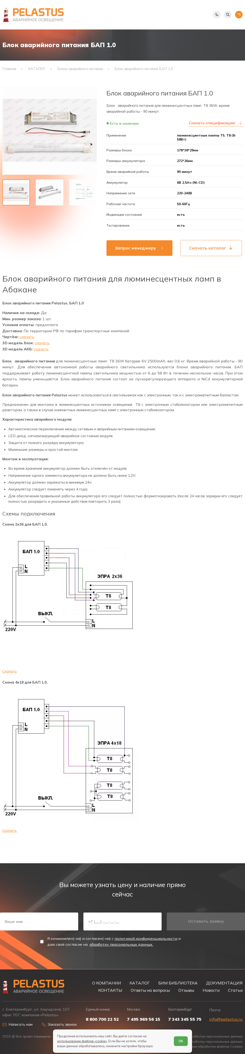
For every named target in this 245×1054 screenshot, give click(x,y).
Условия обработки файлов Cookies (213, 1047)
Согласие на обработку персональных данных (204, 1042)
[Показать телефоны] (216, 14)
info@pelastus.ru (226, 1019)
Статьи (235, 990)
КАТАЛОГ (140, 982)
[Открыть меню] (239, 14)
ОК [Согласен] (181, 1041)
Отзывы (186, 990)
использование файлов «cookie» (82, 1041)
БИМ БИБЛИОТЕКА (178, 982)
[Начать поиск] (228, 14)
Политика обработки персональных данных (207, 1036)
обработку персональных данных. (121, 944)
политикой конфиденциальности (145, 938)
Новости (211, 990)
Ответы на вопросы (150, 990)
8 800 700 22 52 (102, 1019)
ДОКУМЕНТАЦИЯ (224, 982)
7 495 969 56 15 (143, 1019)
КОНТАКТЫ (110, 990)
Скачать (9, 671)
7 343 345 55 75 (184, 1019)
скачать (27, 336)
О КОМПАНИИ (106, 982)
